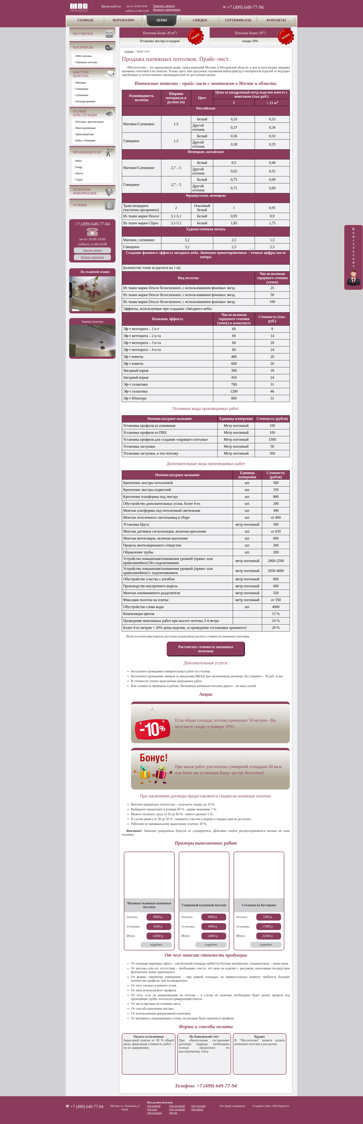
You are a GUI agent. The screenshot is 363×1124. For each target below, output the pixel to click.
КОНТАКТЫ (276, 20)
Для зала (152, 1109)
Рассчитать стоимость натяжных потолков (205, 649)
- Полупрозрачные (84, 101)
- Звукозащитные (84, 134)
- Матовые (80, 82)
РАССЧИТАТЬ (83, 34)
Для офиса (197, 1109)
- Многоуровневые (85, 128)
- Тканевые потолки (85, 62)
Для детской (198, 1106)
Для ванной (153, 1106)
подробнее (156, 944)
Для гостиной (177, 1106)
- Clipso (78, 179)
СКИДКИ (200, 20)
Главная (128, 51)
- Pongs (78, 167)
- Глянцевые (81, 89)
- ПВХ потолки (82, 56)
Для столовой (177, 1109)
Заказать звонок (164, 6)
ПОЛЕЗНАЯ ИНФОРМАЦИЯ (84, 191)
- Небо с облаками (84, 140)
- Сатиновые (81, 95)
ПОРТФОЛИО (123, 20)
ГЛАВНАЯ (85, 20)
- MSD (77, 160)
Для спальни (154, 1113)
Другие (173, 1113)
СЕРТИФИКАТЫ (238, 20)
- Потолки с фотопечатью (89, 121)
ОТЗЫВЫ (80, 205)
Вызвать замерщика (166, 9)
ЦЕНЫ (161, 20)
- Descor (78, 173)
